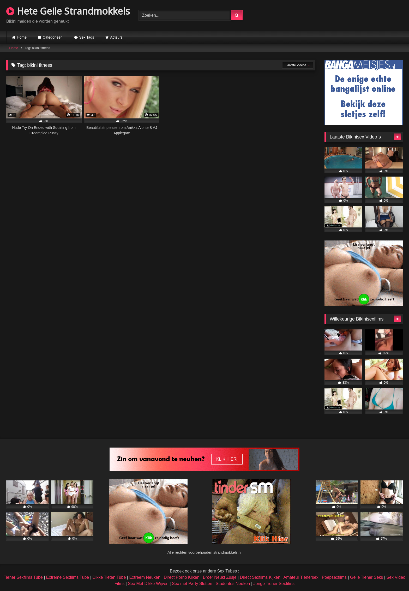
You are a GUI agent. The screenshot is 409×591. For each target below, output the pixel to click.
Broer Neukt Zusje (220, 577)
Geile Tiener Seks (366, 577)
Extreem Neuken (144, 577)
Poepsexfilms (334, 577)
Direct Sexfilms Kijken (260, 577)
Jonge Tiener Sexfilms (273, 583)
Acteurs (116, 37)
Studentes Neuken (233, 583)
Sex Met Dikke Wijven (148, 583)
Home (22, 37)
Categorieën (53, 37)
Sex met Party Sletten (192, 583)
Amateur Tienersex (300, 577)
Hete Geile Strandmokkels (68, 11)
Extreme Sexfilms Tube (67, 577)
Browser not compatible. (342, 14)
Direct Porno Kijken (182, 577)
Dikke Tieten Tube (109, 577)
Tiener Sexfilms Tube (23, 577)
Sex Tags (86, 37)
